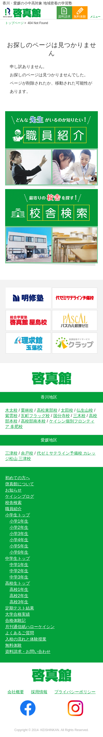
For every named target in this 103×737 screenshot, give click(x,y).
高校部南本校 (33, 421)
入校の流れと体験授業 (25, 639)
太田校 (67, 410)
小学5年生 (19, 546)
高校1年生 (19, 589)
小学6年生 (19, 552)
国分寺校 (61, 415)
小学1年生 (19, 521)
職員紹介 (13, 509)
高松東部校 (47, 410)
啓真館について (19, 484)
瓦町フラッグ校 (35, 415)
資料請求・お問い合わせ (27, 651)
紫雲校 (11, 415)
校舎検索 (13, 502)
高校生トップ (17, 583)
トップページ (14, 23)
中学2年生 (19, 571)
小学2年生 (19, 527)
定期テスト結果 (19, 608)
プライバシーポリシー (75, 692)
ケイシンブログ (19, 496)
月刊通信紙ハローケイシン (30, 627)
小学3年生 (19, 533)
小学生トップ (17, 515)
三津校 (11, 453)
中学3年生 (19, 577)
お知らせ (13, 490)
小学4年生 (19, 540)
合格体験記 (15, 620)
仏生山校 (84, 410)
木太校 (11, 410)
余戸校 (27, 453)
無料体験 (13, 645)
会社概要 (15, 692)
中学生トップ (17, 558)
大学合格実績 (17, 614)
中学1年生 (19, 564)
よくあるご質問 (19, 633)
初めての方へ (17, 478)
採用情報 (39, 692)
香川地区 (49, 397)
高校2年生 (19, 595)
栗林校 (27, 410)
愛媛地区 (49, 440)
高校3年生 (19, 602)
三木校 (79, 415)
